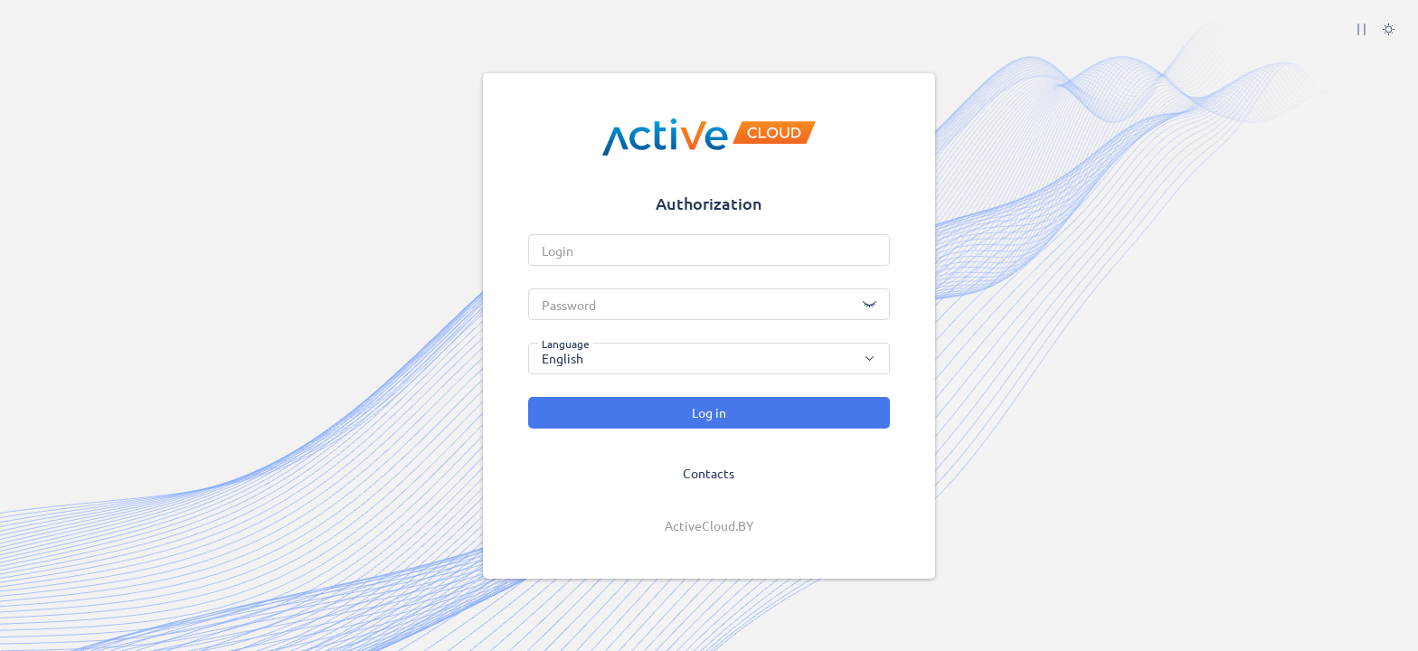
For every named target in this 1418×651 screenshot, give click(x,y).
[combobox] (709, 358)
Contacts (708, 473)
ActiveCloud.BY (709, 525)
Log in (709, 412)
